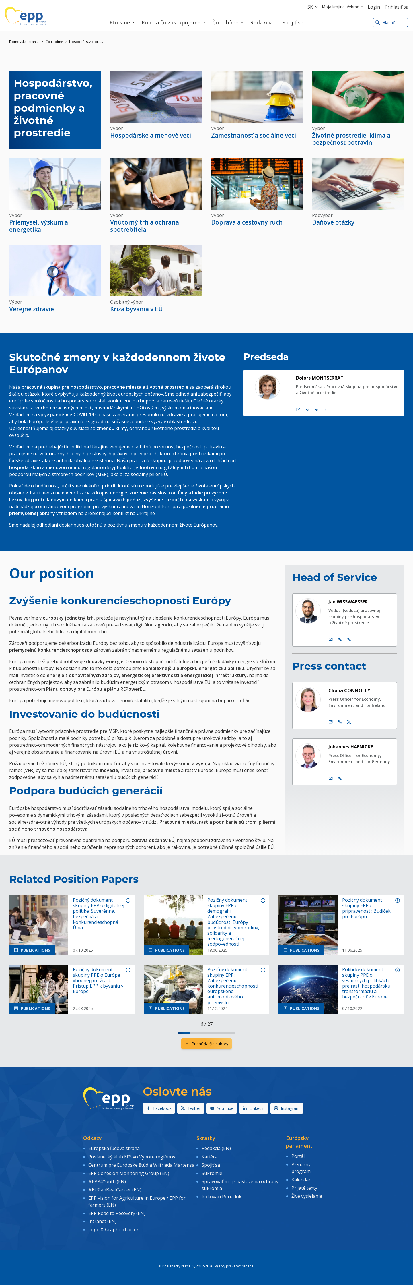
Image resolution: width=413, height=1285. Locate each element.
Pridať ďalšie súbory (206, 1043)
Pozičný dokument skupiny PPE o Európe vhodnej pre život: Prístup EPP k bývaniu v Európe (98, 980)
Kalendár (301, 1179)
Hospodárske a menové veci (150, 135)
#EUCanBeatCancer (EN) (114, 1190)
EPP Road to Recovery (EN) (116, 1213)
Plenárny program (301, 1167)
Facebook (159, 1108)
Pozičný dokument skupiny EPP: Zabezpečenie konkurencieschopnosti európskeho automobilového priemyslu (232, 986)
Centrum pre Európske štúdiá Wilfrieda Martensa (141, 1165)
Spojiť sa (211, 1165)
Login (374, 7)
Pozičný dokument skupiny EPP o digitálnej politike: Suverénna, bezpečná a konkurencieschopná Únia (98, 913)
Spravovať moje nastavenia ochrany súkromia (240, 1184)
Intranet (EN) (102, 1221)
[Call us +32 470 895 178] (340, 778)
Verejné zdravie (31, 309)
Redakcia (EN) (216, 1148)
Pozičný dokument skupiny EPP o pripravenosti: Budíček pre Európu (366, 908)
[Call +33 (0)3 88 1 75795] (316, 409)
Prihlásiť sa (396, 7)
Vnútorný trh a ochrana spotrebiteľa (144, 225)
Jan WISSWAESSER (348, 602)
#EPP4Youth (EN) (107, 1181)
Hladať (384, 22)
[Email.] (298, 409)
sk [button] (313, 6)
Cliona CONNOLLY (349, 690)
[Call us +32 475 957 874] (340, 722)
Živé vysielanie (306, 1196)
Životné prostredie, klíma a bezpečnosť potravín (351, 138)
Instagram (287, 1108)
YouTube (221, 1108)
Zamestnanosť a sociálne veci (253, 135)
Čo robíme (54, 41)
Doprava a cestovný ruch (247, 222)
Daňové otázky (333, 222)
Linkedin (254, 1108)
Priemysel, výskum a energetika (38, 225)
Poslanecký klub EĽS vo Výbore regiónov (131, 1157)
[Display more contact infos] (326, 409)
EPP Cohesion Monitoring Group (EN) (128, 1173)
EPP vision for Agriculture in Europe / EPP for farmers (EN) (137, 1201)
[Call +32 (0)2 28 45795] (307, 409)
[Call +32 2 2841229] (340, 639)
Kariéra (209, 1157)
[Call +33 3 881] (349, 639)
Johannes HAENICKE (350, 747)
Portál (298, 1156)
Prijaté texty (304, 1188)
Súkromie (212, 1173)
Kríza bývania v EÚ (136, 309)
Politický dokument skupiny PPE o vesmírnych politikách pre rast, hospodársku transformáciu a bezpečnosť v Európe (366, 983)
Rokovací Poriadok (221, 1196)
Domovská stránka (24, 41)
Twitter (191, 1108)
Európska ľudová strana (114, 1148)
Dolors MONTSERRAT (320, 378)
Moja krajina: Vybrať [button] (343, 6)
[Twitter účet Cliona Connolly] (349, 722)
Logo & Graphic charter (113, 1229)
